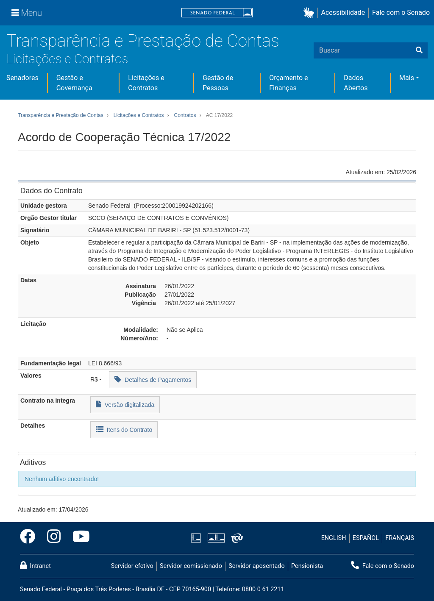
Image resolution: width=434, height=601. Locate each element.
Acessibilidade (343, 12)
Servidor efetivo (132, 566)
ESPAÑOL (366, 538)
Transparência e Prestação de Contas (142, 41)
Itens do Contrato (124, 429)
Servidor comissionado (191, 566)
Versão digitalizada (125, 404)
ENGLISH (333, 538)
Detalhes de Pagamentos (152, 379)
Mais (406, 78)
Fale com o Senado (401, 12)
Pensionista (307, 566)
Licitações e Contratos (67, 58)
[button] (310, 13)
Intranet (35, 565)
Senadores (22, 78)
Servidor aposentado (256, 566)
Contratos (185, 115)
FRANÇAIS (399, 538)
